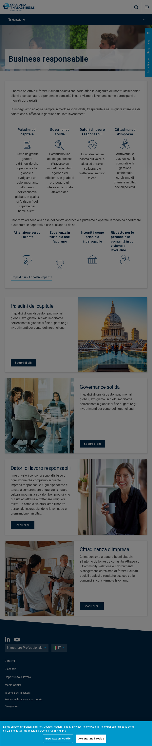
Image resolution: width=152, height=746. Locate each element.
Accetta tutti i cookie (91, 738)
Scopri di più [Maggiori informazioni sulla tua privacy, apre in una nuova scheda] (58, 730)
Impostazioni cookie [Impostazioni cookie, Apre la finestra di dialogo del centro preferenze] (58, 738)
